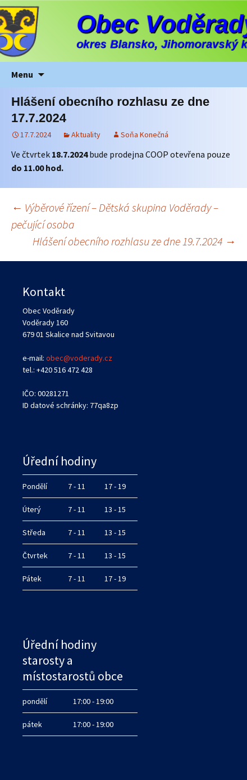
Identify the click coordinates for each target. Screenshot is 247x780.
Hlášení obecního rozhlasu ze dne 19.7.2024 (134, 241)
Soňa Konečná (144, 134)
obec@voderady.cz (79, 358)
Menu (22, 74)
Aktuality (85, 134)
